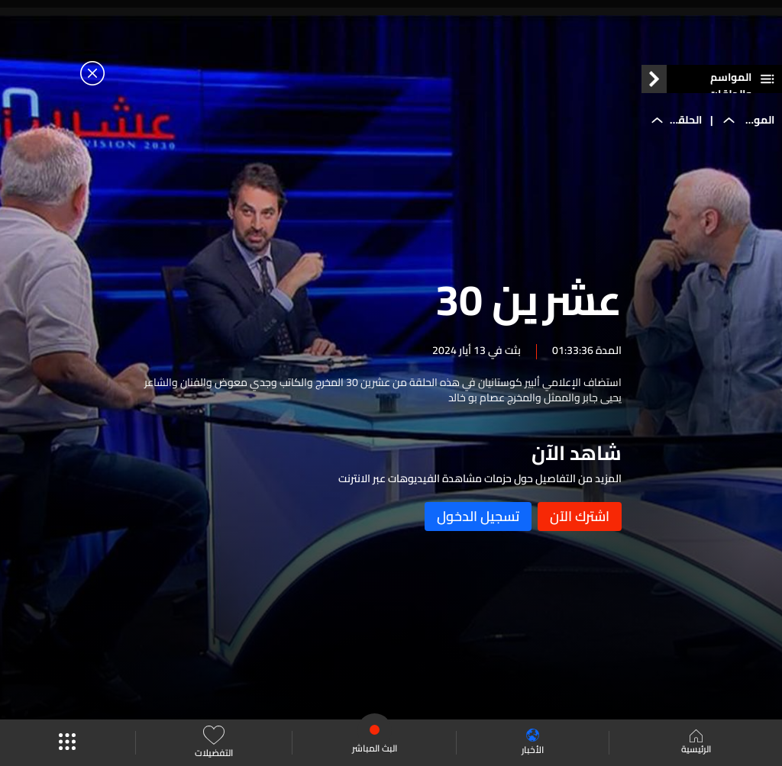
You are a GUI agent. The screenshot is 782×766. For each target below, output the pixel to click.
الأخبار (533, 743)
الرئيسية (696, 743)
